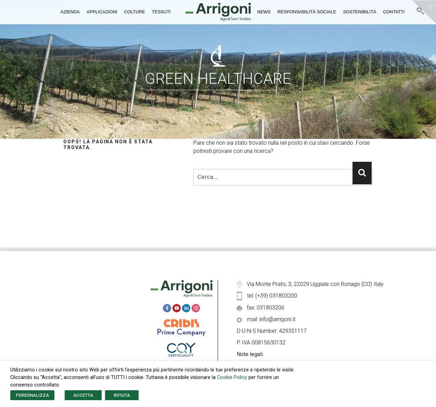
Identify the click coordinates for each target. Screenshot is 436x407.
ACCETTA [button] (83, 395)
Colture (134, 11)
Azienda (70, 11)
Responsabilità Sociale (307, 11)
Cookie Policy (232, 377)
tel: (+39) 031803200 (267, 295)
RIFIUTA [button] (122, 395)
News (264, 11)
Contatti (394, 11)
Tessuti (161, 11)
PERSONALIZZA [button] (32, 395)
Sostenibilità (359, 11)
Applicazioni (102, 11)
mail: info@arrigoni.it (266, 319)
